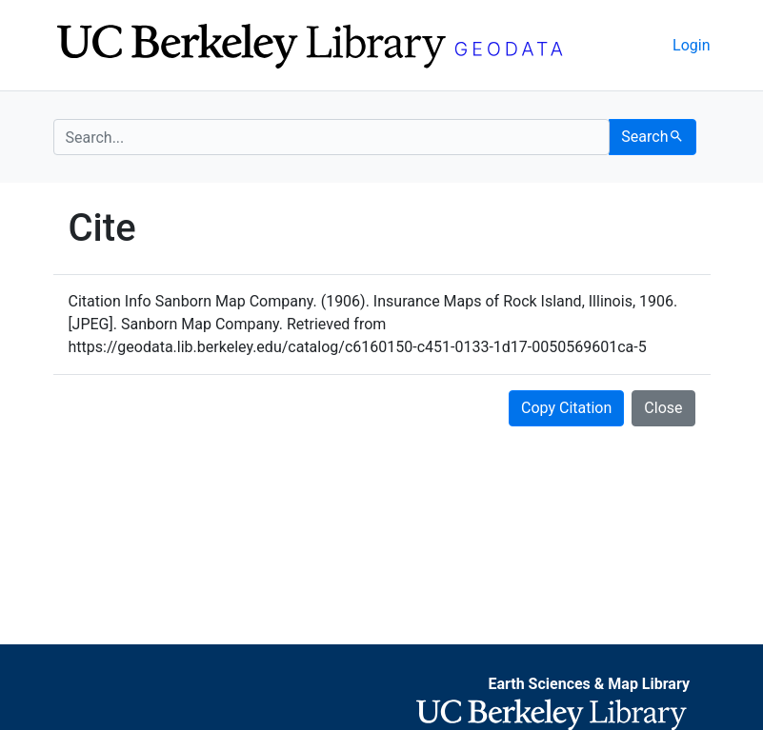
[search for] (332, 137)
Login (691, 45)
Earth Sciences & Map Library (589, 684)
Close (663, 408)
